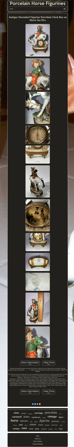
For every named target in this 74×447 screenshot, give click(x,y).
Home (37, 436)
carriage (38, 413)
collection (54, 425)
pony (37, 429)
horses (24, 420)
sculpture (44, 429)
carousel (16, 416)
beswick (51, 429)
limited (47, 425)
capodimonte (35, 417)
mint (21, 425)
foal (56, 429)
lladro (26, 416)
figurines (30, 413)
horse (14, 420)
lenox (26, 425)
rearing (63, 421)
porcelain (51, 412)
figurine (45, 420)
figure (61, 417)
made (31, 429)
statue (33, 424)
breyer (36, 421)
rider (31, 421)
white (16, 412)
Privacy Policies (37, 441)
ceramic (23, 413)
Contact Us (38, 438)
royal (40, 424)
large (61, 429)
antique (16, 428)
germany (55, 421)
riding (61, 425)
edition (15, 425)
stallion (44, 417)
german (60, 413)
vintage (52, 416)
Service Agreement (38, 444)
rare (24, 428)
